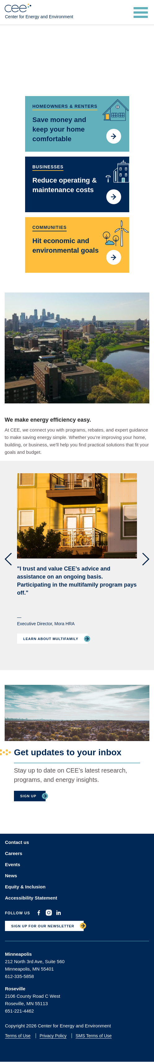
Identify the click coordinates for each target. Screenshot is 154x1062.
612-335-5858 (19, 976)
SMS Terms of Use (94, 1035)
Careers (13, 853)
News (11, 875)
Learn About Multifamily (50, 639)
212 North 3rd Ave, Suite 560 (34, 961)
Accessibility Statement (31, 897)
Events (12, 864)
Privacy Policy (53, 1035)
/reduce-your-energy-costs (77, 184)
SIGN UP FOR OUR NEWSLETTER (42, 926)
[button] (8, 559)
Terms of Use (17, 1035)
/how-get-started (77, 124)
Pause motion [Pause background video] (123, 86)
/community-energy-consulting (77, 245)
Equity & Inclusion (25, 886)
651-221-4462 (19, 1011)
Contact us (17, 842)
